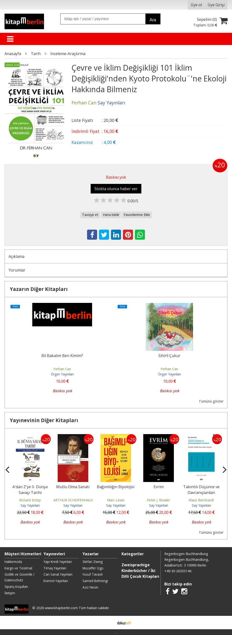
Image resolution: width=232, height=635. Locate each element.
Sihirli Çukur (169, 355)
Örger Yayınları (62, 374)
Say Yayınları (30, 505)
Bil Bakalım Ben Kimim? (62, 355)
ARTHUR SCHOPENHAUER (74, 500)
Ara (152, 19)
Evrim (159, 486)
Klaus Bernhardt (201, 500)
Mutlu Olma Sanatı (72, 486)
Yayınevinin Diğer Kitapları (44, 420)
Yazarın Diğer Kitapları (39, 289)
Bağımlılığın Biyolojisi (115, 486)
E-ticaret (108, 622)
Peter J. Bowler (158, 500)
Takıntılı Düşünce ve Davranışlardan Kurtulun (201, 492)
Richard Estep (30, 500)
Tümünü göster (211, 401)
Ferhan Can (62, 369)
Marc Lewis (116, 500)
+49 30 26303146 (177, 571)
